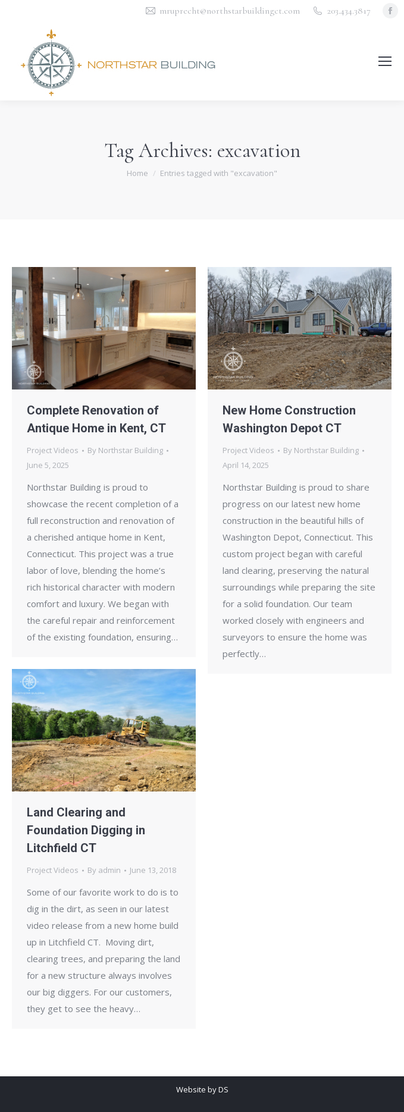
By (125, 450)
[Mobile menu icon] (385, 61)
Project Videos (53, 450)
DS (223, 1089)
